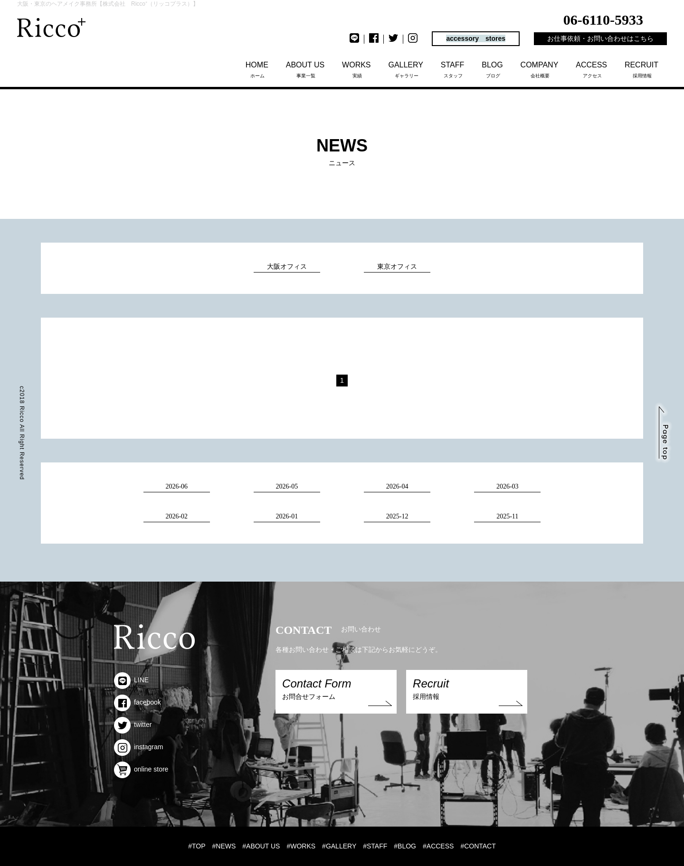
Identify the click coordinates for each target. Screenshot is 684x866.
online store (141, 769)
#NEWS (224, 846)
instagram (138, 747)
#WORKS (300, 846)
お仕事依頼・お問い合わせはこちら (600, 38)
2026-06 (176, 486)
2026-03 (507, 486)
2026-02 (176, 516)
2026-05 (287, 486)
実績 (357, 69)
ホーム (258, 69)
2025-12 (397, 516)
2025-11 (507, 516)
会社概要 (540, 69)
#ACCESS (438, 846)
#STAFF (375, 846)
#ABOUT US (261, 846)
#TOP (196, 846)
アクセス (592, 69)
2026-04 (397, 486)
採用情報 (642, 69)
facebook (137, 702)
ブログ (493, 69)
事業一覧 (306, 69)
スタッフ (453, 69)
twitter (133, 724)
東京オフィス (397, 266)
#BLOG (405, 846)
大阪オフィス (287, 266)
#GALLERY (339, 846)
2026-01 (287, 516)
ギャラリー (406, 69)
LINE (131, 680)
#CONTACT (477, 846)
